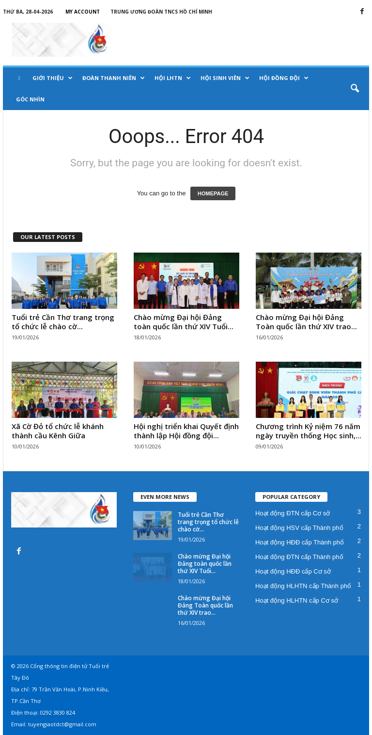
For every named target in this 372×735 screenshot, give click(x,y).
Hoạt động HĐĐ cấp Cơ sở (293, 571)
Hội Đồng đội (284, 78)
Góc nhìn (30, 99)
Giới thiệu (52, 78)
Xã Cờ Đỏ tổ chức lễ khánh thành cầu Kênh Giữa (58, 430)
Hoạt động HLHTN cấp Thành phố (303, 586)
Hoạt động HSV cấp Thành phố (299, 527)
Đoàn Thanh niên (113, 78)
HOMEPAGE (213, 193)
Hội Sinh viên (225, 78)
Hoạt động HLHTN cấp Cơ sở (296, 600)
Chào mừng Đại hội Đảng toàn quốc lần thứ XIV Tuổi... (183, 321)
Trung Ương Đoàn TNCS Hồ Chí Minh (161, 11)
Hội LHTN (173, 78)
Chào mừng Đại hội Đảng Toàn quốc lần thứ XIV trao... (306, 321)
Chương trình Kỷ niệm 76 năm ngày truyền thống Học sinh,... (308, 430)
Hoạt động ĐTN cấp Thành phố (299, 556)
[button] (354, 88)
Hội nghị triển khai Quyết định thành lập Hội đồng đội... (186, 430)
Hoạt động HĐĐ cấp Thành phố (299, 542)
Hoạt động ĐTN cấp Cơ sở (292, 513)
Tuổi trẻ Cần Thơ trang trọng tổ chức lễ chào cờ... (63, 321)
